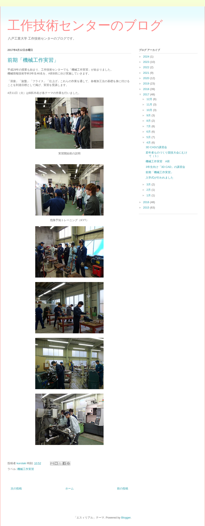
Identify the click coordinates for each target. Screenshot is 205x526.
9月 (149, 115)
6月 (149, 131)
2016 (146, 202)
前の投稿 (122, 488)
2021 (146, 72)
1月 (149, 195)
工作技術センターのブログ (85, 25)
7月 (149, 126)
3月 (149, 184)
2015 (146, 207)
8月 (149, 120)
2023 (146, 62)
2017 (146, 94)
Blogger (125, 517)
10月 (149, 110)
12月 (149, 99)
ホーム (69, 488)
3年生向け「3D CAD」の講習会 (165, 166)
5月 (149, 137)
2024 (146, 56)
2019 (146, 83)
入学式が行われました (159, 177)
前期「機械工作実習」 (159, 172)
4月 (149, 142)
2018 (146, 89)
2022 (146, 67)
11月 (149, 104)
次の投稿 (16, 488)
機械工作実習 (25, 469)
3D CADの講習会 (156, 147)
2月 (149, 189)
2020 (146, 78)
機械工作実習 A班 (158, 161)
